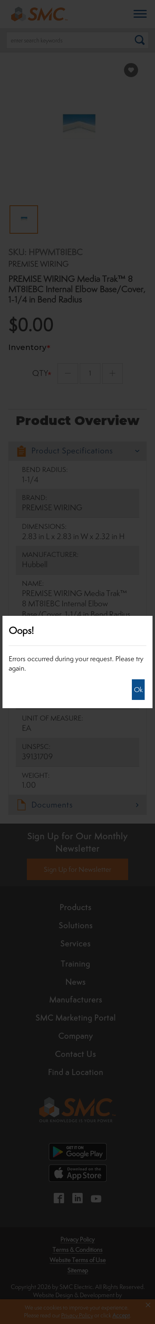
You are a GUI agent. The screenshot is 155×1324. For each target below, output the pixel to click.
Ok (138, 689)
